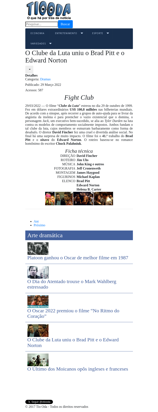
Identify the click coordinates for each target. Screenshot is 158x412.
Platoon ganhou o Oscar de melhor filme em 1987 (77, 257)
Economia (37, 33)
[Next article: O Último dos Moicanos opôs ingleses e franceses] (39, 225)
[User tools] (29, 70)
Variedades (38, 43)
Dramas (45, 79)
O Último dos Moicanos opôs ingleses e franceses (77, 369)
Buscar (65, 24)
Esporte (97, 33)
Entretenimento (66, 33)
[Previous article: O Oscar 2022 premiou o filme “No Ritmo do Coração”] (36, 221)
